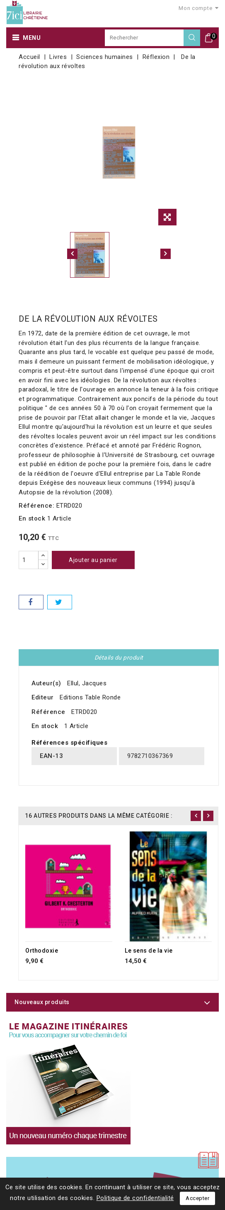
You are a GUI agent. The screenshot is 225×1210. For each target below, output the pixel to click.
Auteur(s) (46, 683)
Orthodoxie (41, 950)
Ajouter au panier (93, 560)
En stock (32, 518)
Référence (48, 712)
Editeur (42, 697)
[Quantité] (29, 560)
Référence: (36, 505)
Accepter (197, 1198)
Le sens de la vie (149, 950)
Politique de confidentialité (135, 1198)
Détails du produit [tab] (118, 657)
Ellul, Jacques (86, 683)
